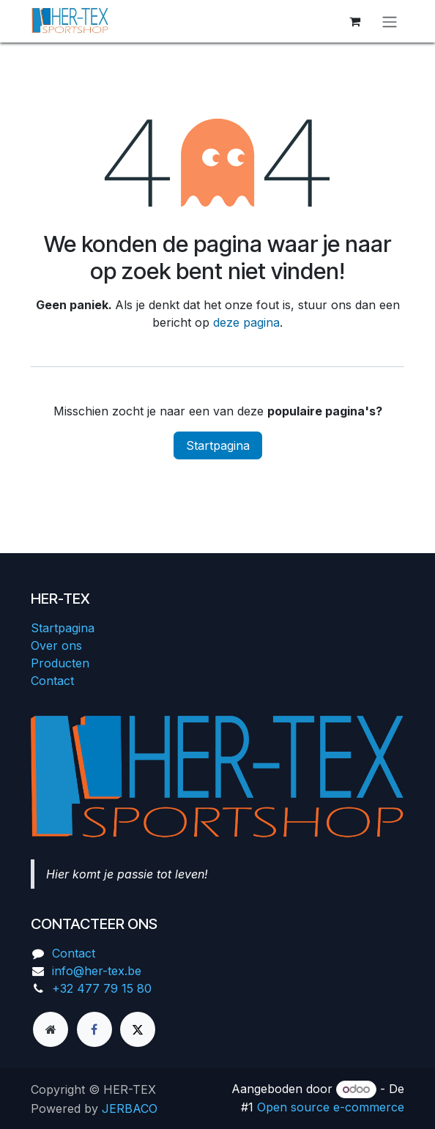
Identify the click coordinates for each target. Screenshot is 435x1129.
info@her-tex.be (96, 970)
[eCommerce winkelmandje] (354, 21)
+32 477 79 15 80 (102, 988)
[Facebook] (94, 1029)
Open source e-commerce (330, 1107)
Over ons (56, 645)
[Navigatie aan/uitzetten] (389, 21)
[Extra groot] (50, 1029)
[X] (137, 1029)
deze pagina (246, 322)
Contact (52, 680)
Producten (60, 663)
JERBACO (129, 1108)
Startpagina (218, 445)
